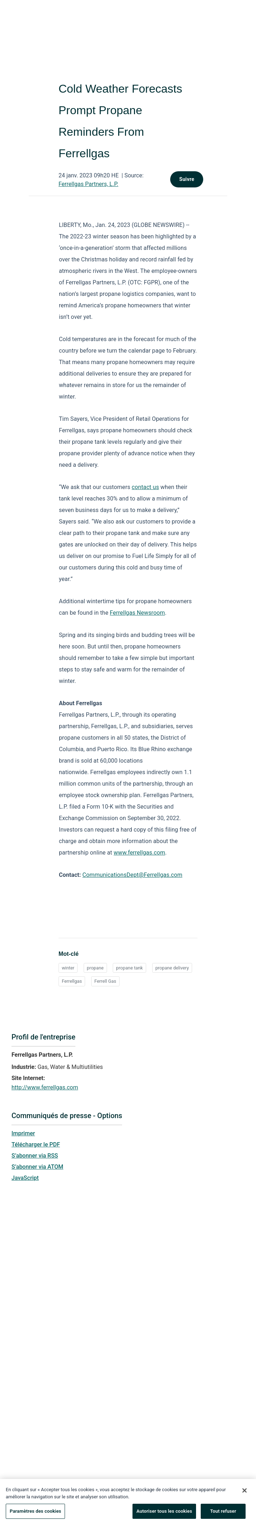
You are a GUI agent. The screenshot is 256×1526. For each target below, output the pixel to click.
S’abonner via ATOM (37, 1166)
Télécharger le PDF (35, 1144)
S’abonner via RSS (34, 1155)
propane (95, 968)
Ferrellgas (72, 981)
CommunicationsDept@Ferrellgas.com (132, 874)
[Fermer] (244, 1494)
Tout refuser (223, 1514)
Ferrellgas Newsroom (137, 612)
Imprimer (23, 1133)
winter (68, 968)
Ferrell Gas (105, 981)
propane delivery (172, 968)
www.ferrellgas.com (139, 852)
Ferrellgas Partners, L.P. (88, 184)
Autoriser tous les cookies (164, 1514)
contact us (145, 487)
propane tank (129, 968)
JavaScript (25, 1177)
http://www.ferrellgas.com (44, 1087)
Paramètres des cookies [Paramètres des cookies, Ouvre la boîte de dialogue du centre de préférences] (35, 1514)
